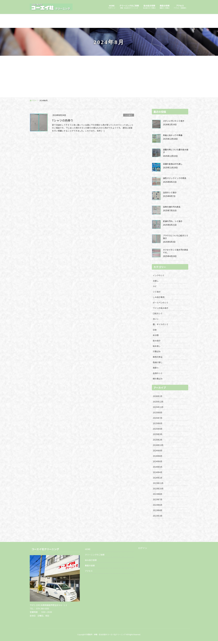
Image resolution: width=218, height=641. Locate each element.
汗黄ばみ (157, 351)
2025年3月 (157, 434)
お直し (156, 280)
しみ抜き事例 (158, 297)
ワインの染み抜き (160, 308)
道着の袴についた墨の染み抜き (175, 151)
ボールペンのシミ (160, 302)
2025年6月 (157, 423)
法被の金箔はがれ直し (172, 163)
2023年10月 (158, 488)
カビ (155, 286)
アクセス (89, 571)
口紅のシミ (158, 313)
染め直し (157, 346)
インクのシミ (158, 275)
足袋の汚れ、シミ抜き (172, 221)
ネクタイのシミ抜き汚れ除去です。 (175, 251)
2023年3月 (157, 515)
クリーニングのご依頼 (94, 554)
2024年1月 (157, 477)
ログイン (142, 548)
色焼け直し (158, 362)
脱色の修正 (158, 356)
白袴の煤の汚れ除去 (171, 206)
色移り (156, 367)
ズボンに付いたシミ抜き (173, 120)
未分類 (156, 335)
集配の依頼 (90, 565)
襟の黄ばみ (158, 378)
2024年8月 (157, 456)
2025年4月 (157, 428)
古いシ (156, 318)
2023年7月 (157, 499)
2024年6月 (157, 461)
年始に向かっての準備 (172, 135)
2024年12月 (158, 445)
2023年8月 (157, 494)
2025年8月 (157, 412)
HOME (88, 549)
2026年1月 (157, 396)
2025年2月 (157, 439)
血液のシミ (158, 373)
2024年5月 (157, 466)
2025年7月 (157, 418)
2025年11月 (158, 407)
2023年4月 (157, 510)
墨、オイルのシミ (160, 324)
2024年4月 (157, 472)
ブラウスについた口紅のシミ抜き (175, 237)
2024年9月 (157, 450)
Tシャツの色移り (62, 120)
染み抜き (157, 340)
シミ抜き (128, 115)
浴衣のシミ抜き (170, 192)
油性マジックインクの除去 (174, 178)
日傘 (155, 329)
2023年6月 (157, 504)
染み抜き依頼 (91, 560)
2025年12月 (158, 401)
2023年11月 (158, 483)
